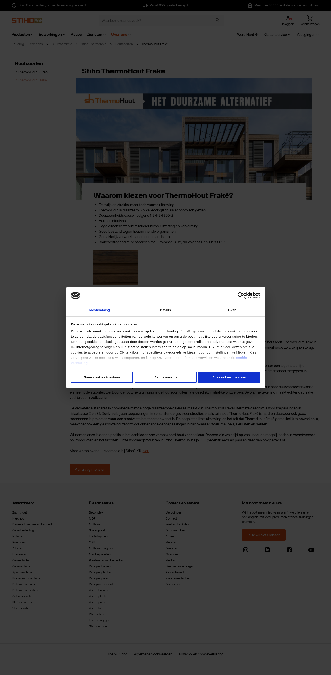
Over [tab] (232, 310)
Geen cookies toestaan (102, 377)
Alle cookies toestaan (229, 377)
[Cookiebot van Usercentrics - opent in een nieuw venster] (240, 295)
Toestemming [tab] (99, 310)
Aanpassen (165, 377)
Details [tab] (165, 310)
